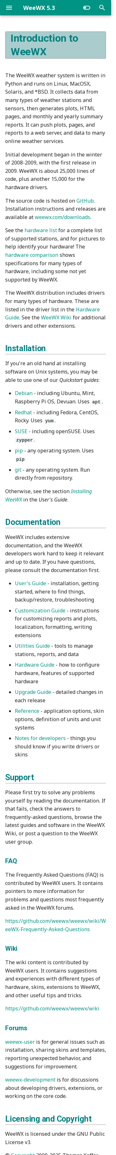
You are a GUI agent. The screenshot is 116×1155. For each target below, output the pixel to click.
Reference (27, 710)
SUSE (21, 431)
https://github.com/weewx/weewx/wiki (52, 1007)
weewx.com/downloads (62, 217)
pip (19, 450)
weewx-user (20, 1041)
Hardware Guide (34, 664)
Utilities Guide (32, 645)
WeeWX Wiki (56, 317)
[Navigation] (9, 7)
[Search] (102, 7)
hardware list (40, 230)
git (18, 469)
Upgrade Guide (33, 691)
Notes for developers (40, 737)
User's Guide (30, 582)
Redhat (23, 412)
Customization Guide (40, 609)
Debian (24, 393)
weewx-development (30, 1079)
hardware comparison (31, 254)
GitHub (85, 200)
